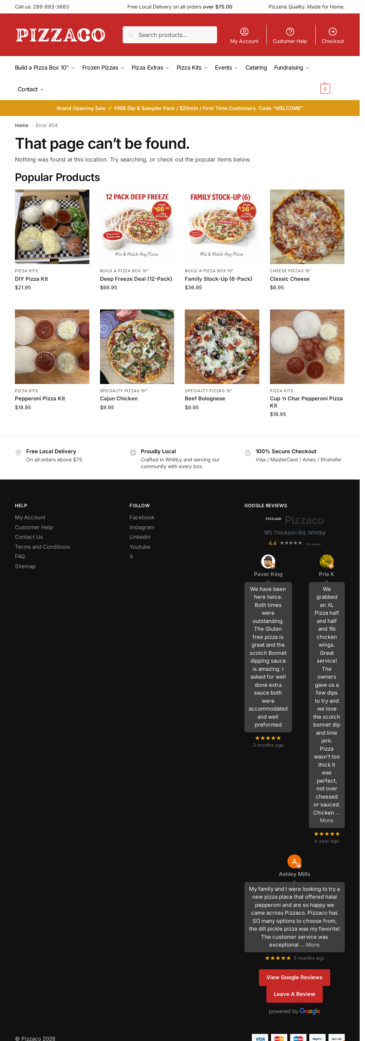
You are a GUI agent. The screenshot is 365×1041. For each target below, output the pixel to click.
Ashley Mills (294, 873)
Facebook (141, 516)
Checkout (333, 35)
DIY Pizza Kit (31, 277)
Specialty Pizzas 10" (124, 389)
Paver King (268, 573)
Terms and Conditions (42, 545)
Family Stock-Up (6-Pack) (219, 277)
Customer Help (290, 35)
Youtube (139, 545)
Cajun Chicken (119, 397)
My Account (244, 35)
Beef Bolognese (205, 397)
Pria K (326, 573)
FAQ (20, 555)
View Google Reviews (294, 976)
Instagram (141, 526)
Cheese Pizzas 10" (290, 269)
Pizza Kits (26, 269)
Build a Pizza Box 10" (124, 269)
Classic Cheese (290, 277)
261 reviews (313, 543)
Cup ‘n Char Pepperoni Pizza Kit (306, 401)
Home (21, 124)
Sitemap (25, 565)
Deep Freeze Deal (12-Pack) (136, 277)
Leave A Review (294, 993)
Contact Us (29, 535)
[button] (332, 77)
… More (310, 944)
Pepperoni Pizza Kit (40, 397)
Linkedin (140, 535)
